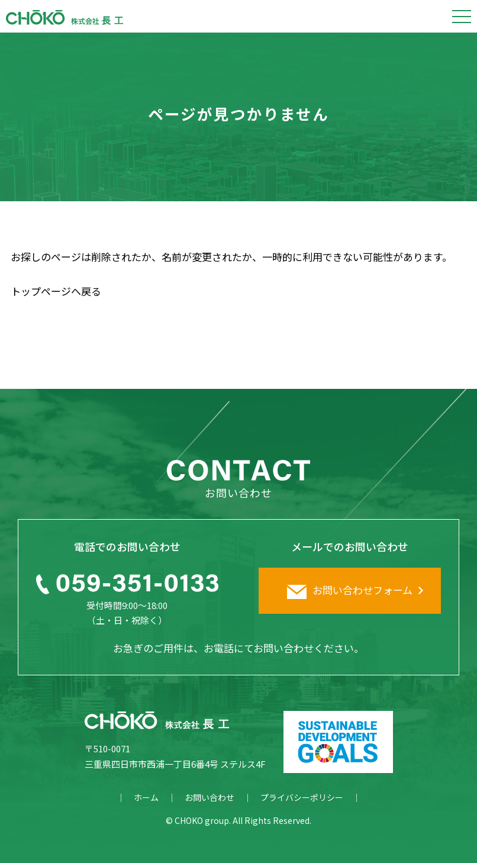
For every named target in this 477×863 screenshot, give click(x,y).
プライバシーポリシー (301, 797)
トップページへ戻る (56, 291)
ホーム (146, 797)
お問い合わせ (209, 797)
